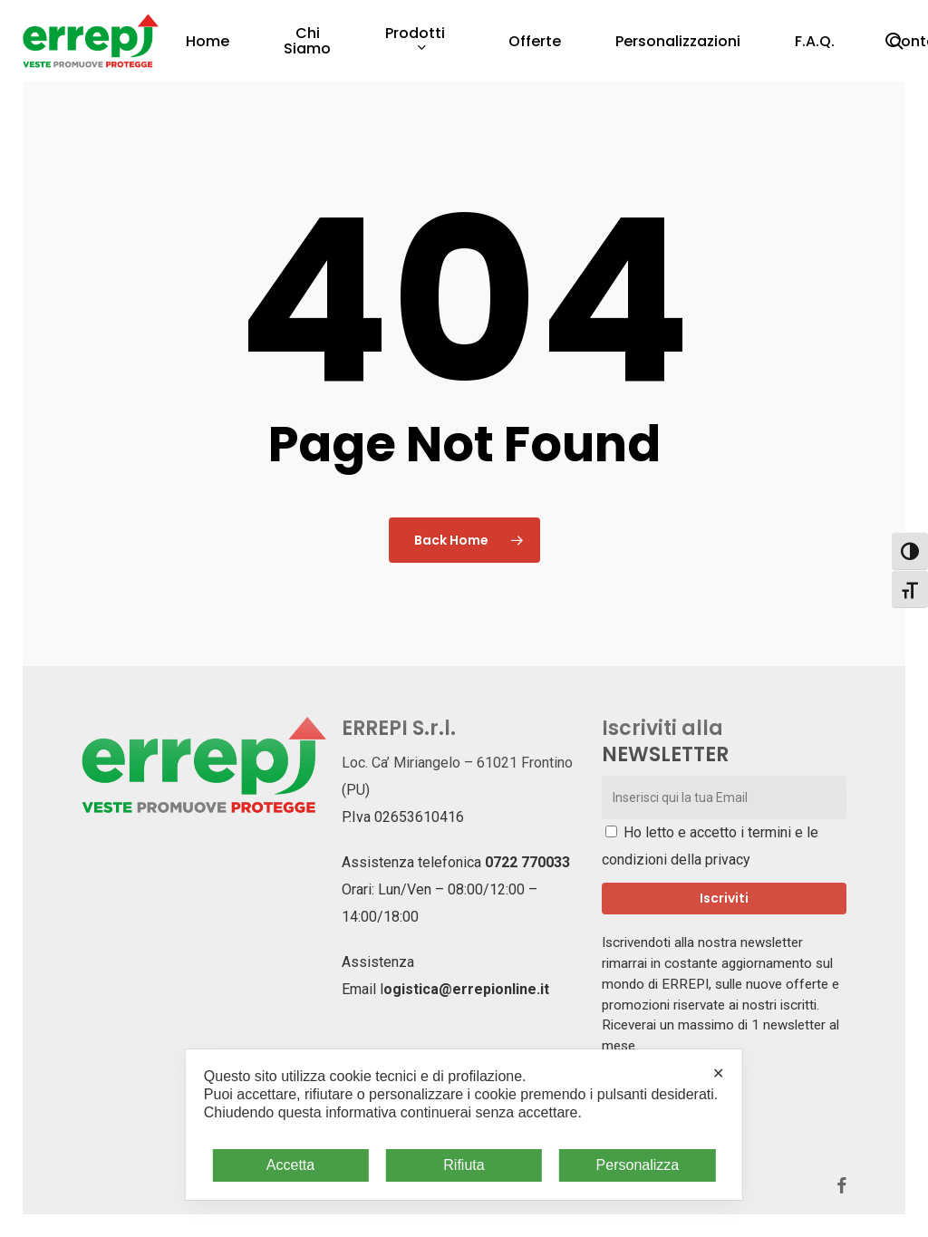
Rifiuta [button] (463, 1165)
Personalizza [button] (638, 1165)
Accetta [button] (290, 1165)
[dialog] (464, 1124)
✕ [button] (718, 1073)
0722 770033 (527, 862)
